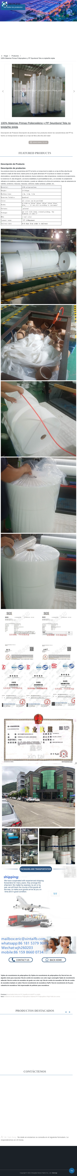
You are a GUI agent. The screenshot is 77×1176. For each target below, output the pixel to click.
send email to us (38, 142)
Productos (15, 56)
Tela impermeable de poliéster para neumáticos (33, 985)
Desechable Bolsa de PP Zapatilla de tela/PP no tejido (23, 994)
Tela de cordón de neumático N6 (53, 980)
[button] (59, 4)
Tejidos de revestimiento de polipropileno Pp (16, 975)
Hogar (6, 56)
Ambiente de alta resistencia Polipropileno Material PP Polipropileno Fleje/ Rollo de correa (32, 996)
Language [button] (72, 4)
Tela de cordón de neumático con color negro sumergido (40, 978)
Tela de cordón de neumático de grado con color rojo (25, 980)
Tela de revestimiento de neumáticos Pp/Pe (36, 983)
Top (71, 1170)
